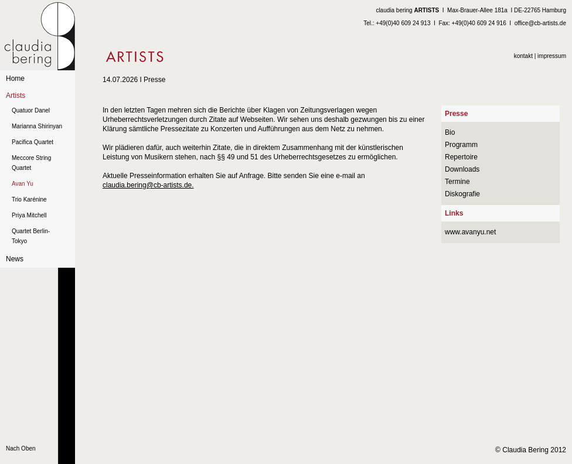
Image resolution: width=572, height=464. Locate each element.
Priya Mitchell (29, 215)
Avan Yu (22, 183)
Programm (461, 145)
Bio (450, 132)
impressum (551, 56)
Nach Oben (21, 448)
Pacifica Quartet (32, 142)
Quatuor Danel (31, 110)
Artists (15, 95)
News (14, 259)
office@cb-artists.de (540, 23)
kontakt (523, 56)
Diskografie (462, 194)
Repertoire (461, 157)
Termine (457, 182)
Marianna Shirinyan (37, 126)
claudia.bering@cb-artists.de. (148, 185)
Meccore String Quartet (31, 163)
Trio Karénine (29, 199)
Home (15, 78)
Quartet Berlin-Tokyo (31, 236)
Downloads (462, 169)
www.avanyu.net (470, 232)
